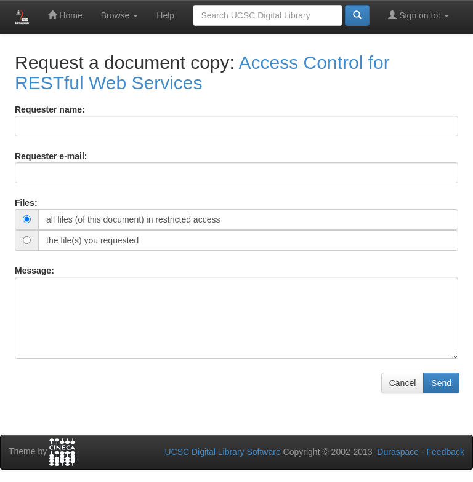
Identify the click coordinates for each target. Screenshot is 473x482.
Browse (120, 15)
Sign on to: (418, 15)
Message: (34, 270)
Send (441, 383)
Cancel (402, 383)
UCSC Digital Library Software (222, 452)
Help (165, 15)
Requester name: (50, 109)
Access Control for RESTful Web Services (202, 72)
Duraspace (398, 452)
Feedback (445, 452)
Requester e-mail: (51, 156)
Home (65, 15)
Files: (26, 203)
